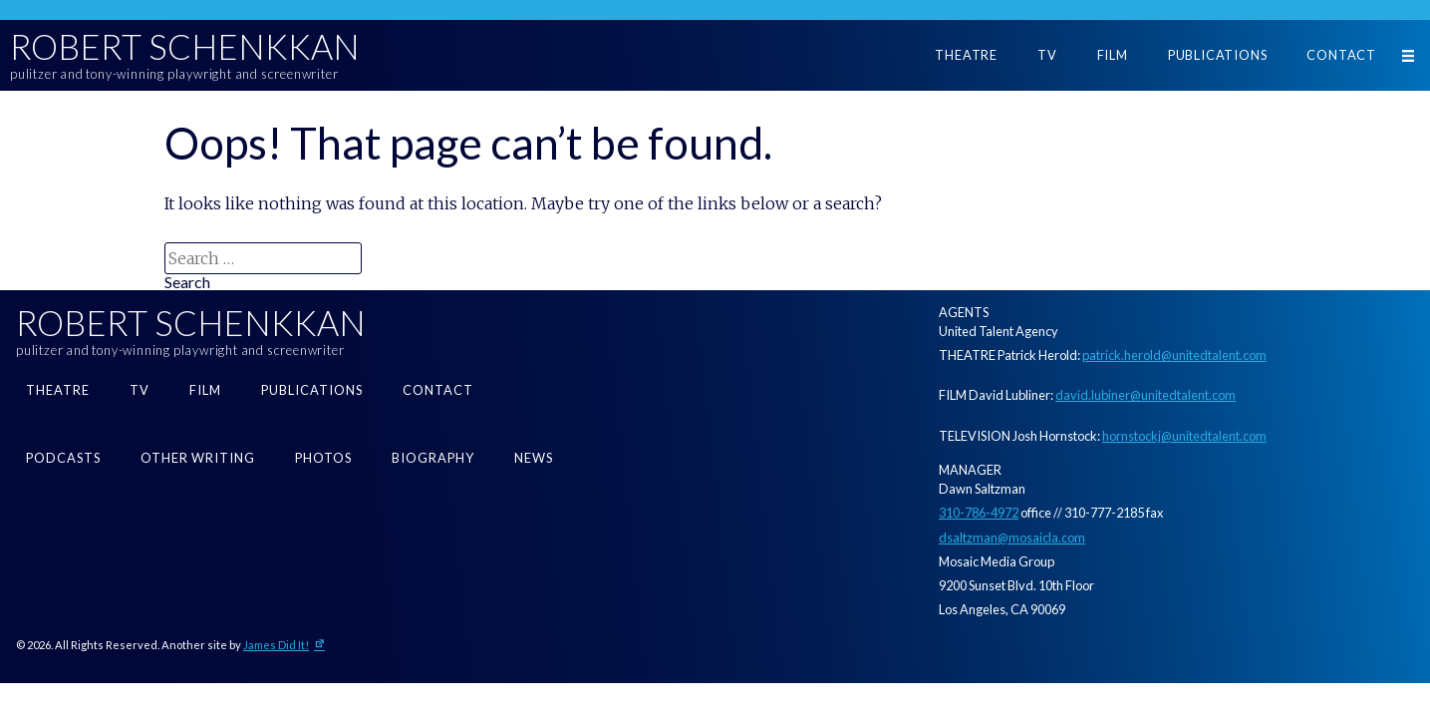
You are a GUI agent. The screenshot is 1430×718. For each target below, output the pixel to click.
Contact (1341, 55)
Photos (323, 458)
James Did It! (276, 644)
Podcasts (63, 458)
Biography (433, 458)
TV (1047, 55)
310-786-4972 (978, 513)
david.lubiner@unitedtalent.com (1145, 395)
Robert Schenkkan (185, 47)
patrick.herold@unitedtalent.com (1174, 355)
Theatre (966, 55)
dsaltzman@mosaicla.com (1012, 537)
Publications (1218, 55)
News (533, 458)
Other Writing (198, 458)
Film (1112, 55)
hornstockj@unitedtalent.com (1184, 436)
